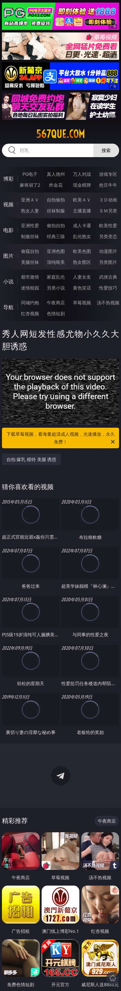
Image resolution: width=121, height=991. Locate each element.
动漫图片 (108, 251)
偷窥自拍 (30, 251)
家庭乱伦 (56, 277)
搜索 (106, 150)
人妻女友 (82, 277)
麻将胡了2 (30, 185)
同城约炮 (30, 302)
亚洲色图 (56, 251)
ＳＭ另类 (108, 211)
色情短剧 (56, 313)
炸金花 (56, 185)
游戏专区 (108, 174)
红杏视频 (30, 313)
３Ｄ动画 (108, 200)
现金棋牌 (82, 185)
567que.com (60, 134)
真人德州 (56, 174)
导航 (8, 307)
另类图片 (108, 262)
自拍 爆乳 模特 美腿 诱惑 (31, 459)
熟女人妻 (30, 211)
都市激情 (30, 277)
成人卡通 (82, 225)
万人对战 (82, 174)
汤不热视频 (108, 302)
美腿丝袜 (30, 262)
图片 (8, 255)
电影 (8, 230)
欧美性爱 (108, 225)
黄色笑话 (82, 288)
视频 (8, 204)
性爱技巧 (108, 288)
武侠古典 (108, 277)
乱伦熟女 (82, 236)
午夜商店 (56, 302)
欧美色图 (82, 251)
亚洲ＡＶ (30, 200)
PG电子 (29, 174)
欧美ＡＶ (82, 200)
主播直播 (82, 211)
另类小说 (56, 288)
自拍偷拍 (56, 200)
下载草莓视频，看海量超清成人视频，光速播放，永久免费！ (61, 438)
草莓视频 (82, 302)
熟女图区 (82, 262)
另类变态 (108, 236)
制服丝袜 (30, 236)
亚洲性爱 (30, 225)
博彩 (8, 178)
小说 (8, 281)
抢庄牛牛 (108, 185)
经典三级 (56, 236)
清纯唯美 (56, 262)
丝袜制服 (56, 211)
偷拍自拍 (56, 225)
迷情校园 (30, 288)
